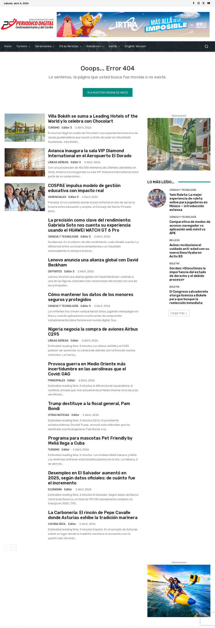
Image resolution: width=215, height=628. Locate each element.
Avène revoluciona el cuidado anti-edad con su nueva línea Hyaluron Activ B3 (189, 253)
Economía (55, 491)
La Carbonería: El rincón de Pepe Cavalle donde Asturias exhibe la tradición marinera (93, 518)
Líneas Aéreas (58, 164)
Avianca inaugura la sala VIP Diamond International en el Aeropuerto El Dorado (89, 156)
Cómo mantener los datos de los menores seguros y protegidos (90, 300)
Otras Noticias (58, 417)
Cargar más (178, 315)
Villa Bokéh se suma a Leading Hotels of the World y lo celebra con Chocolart (93, 121)
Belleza (174, 243)
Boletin (174, 266)
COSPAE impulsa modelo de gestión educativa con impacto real (84, 191)
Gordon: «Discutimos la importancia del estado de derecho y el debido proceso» (187, 276)
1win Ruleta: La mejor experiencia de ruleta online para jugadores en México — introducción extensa (188, 204)
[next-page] (14, 550)
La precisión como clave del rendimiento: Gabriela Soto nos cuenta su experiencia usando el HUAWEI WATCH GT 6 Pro (89, 227)
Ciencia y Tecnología (63, 239)
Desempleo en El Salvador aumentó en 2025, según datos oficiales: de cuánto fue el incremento (91, 480)
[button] (206, 46)
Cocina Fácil (57, 526)
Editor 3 (67, 130)
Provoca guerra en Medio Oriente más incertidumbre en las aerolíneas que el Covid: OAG (87, 371)
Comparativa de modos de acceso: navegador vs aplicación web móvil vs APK (189, 229)
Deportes (55, 273)
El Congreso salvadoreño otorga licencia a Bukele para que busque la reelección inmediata (188, 299)
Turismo (53, 130)
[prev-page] (7, 550)
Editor (75, 343)
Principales (56, 382)
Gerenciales (57, 199)
